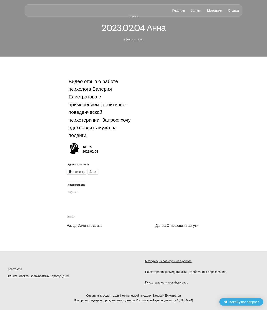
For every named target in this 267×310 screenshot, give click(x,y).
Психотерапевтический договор (166, 282)
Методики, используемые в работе (168, 261)
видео (71, 216)
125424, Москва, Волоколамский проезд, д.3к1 (38, 276)
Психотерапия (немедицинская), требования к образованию (185, 271)
